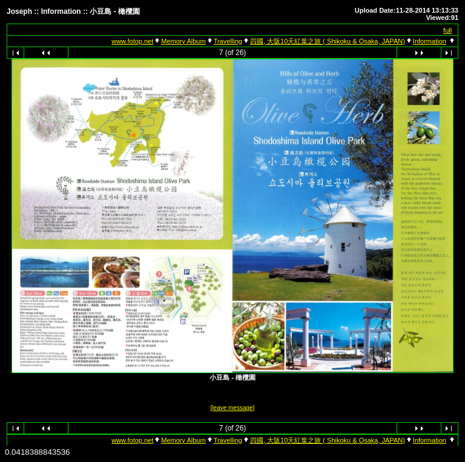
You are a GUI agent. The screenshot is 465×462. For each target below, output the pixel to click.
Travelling (228, 41)
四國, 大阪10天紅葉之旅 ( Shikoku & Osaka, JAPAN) (327, 41)
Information (429, 41)
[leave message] (233, 408)
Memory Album (183, 41)
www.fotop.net (132, 41)
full (447, 30)
